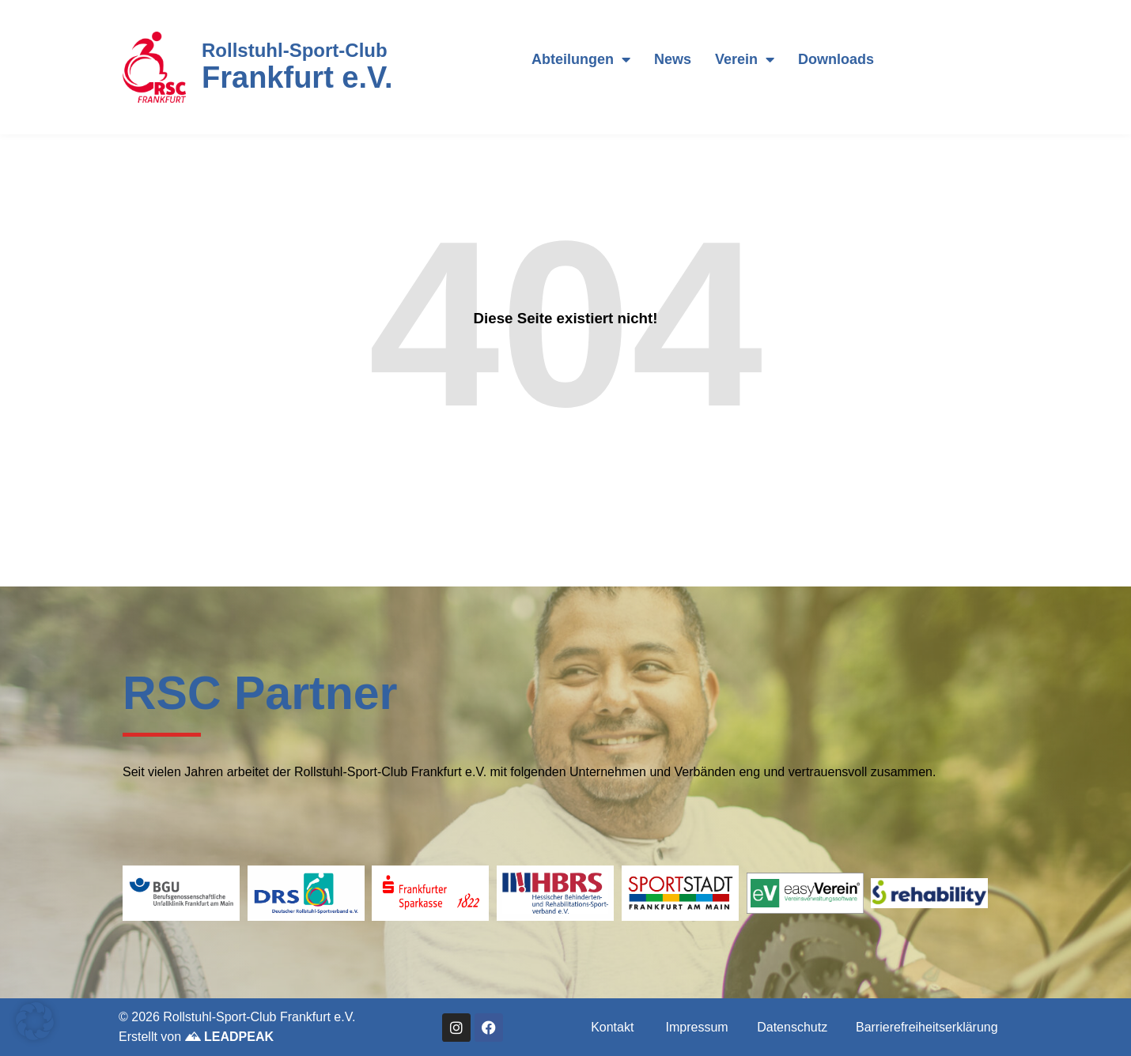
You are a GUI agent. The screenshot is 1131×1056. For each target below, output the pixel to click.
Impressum (697, 1027)
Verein (744, 59)
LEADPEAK (229, 1036)
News (672, 59)
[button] (35, 1021)
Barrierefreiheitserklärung (927, 1027)
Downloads (836, 59)
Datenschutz (792, 1027)
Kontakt (612, 1027)
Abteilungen (580, 59)
